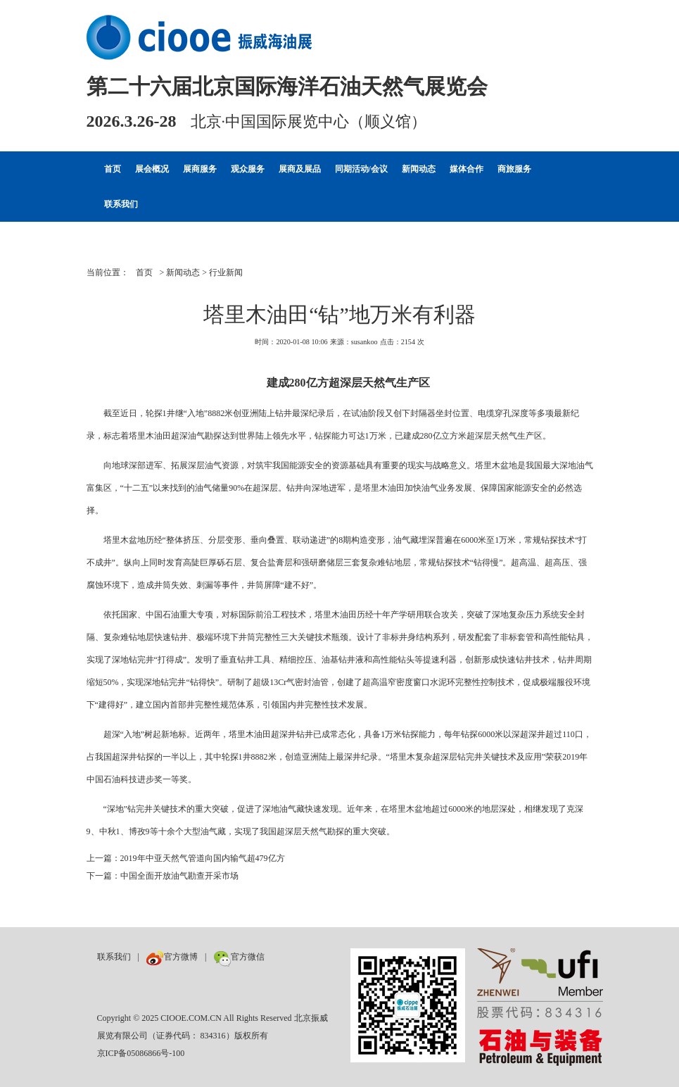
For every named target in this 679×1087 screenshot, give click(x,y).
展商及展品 (300, 169)
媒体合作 (466, 169)
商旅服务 (514, 169)
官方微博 (172, 957)
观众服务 (248, 169)
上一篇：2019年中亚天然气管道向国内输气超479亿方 (186, 858)
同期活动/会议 (361, 169)
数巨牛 (284, 957)
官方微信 (239, 957)
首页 (112, 169)
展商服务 (200, 169)
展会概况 (152, 169)
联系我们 (121, 204)
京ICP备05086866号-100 (141, 1053)
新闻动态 (419, 169)
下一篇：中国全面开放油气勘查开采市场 (163, 876)
